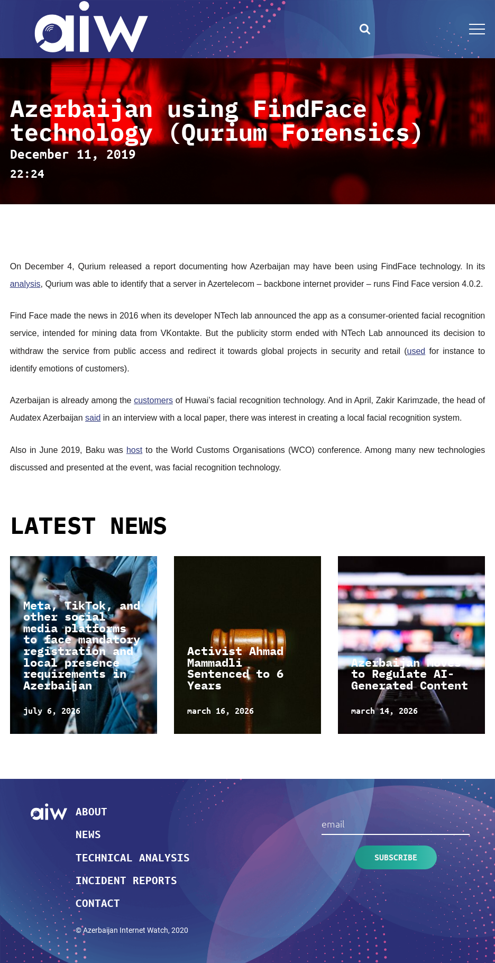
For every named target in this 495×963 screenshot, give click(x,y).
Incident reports (126, 880)
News (88, 834)
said (92, 417)
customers (153, 400)
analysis (25, 283)
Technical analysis (133, 857)
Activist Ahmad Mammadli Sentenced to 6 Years (235, 668)
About (91, 811)
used (416, 351)
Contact (98, 902)
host (134, 450)
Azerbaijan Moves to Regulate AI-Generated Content (409, 674)
